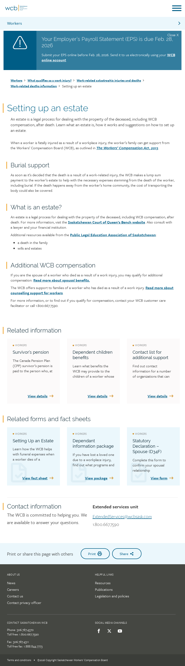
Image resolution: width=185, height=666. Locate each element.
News (11, 582)
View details (41, 396)
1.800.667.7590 (106, 524)
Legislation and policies (112, 596)
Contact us (15, 596)
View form (162, 478)
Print (95, 553)
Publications (104, 589)
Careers (13, 589)
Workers (94, 23)
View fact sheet (38, 478)
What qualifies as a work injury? (49, 80)
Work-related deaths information (34, 86)
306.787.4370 (25, 629)
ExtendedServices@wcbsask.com (122, 517)
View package (99, 478)
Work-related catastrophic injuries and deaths (109, 80)
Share (127, 553)
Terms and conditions (19, 660)
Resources (102, 582)
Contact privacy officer (24, 602)
